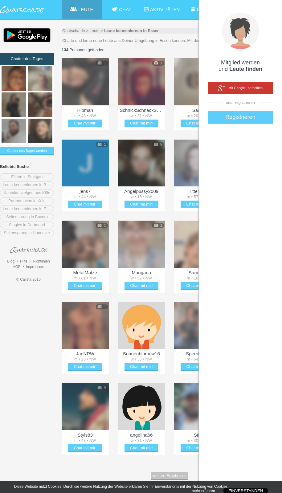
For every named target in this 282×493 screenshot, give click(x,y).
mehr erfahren (203, 491)
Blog (10, 261)
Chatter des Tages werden (27, 151)
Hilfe (23, 261)
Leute (95, 30)
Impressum (35, 267)
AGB (16, 267)
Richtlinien (41, 261)
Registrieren (240, 117)
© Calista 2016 (28, 279)
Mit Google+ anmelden (240, 88)
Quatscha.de (73, 30)
